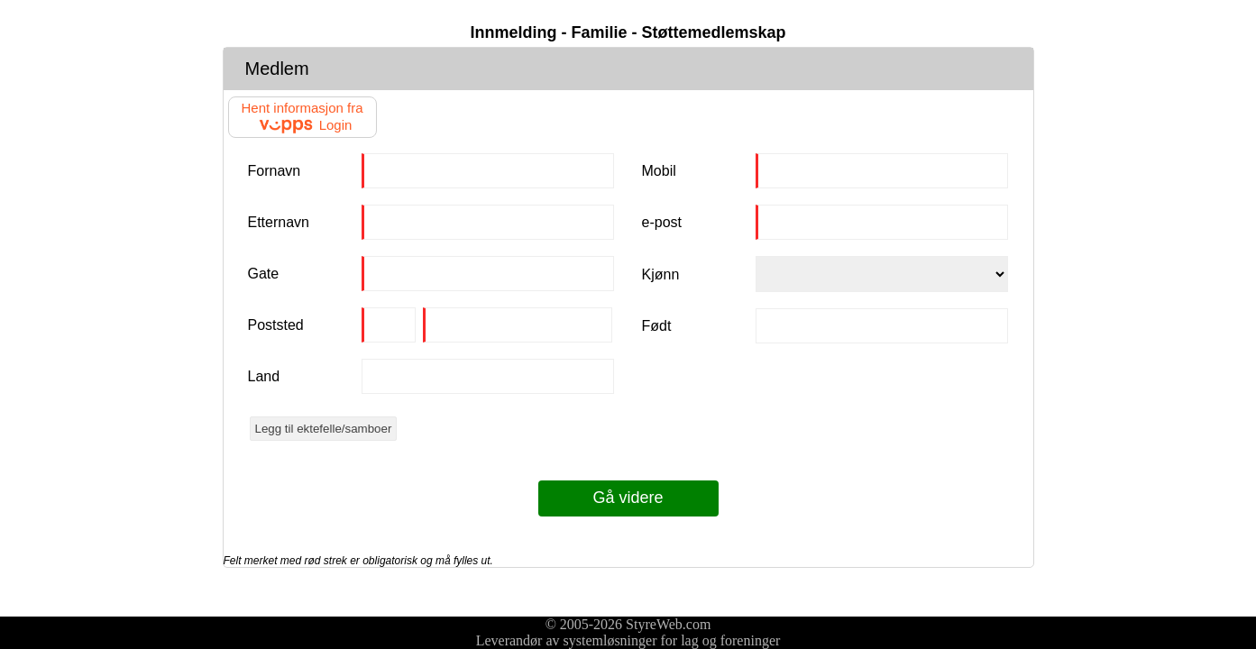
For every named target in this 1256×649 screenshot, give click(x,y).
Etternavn (278, 222)
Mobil (659, 170)
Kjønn (661, 274)
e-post (662, 222)
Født (657, 326)
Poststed (276, 325)
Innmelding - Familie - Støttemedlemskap (627, 32)
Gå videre (627, 498)
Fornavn (274, 170)
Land (264, 376)
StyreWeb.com (668, 624)
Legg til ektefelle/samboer (323, 428)
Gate (264, 273)
